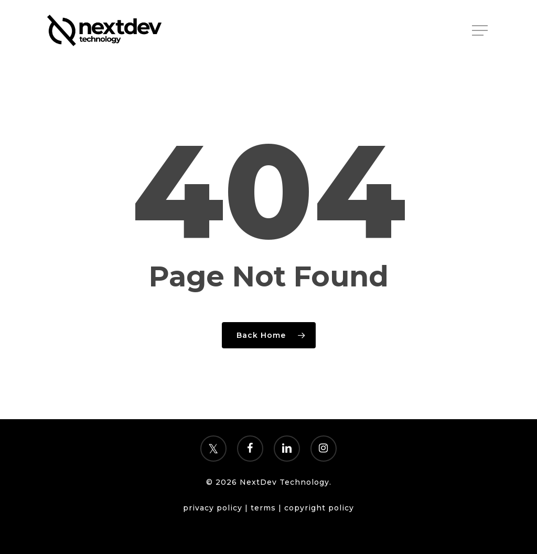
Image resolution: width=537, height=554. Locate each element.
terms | (267, 508)
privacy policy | (217, 508)
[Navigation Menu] (481, 30)
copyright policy (319, 508)
